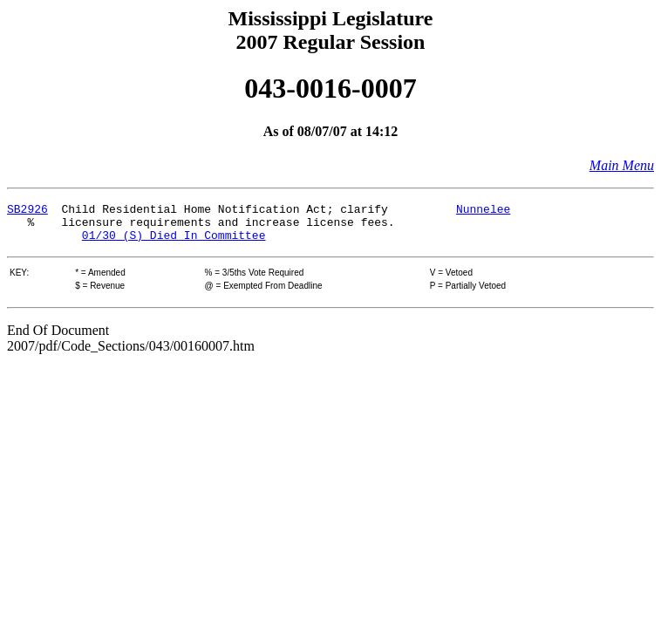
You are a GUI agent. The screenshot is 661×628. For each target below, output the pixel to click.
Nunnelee (483, 211)
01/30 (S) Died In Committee (174, 242)
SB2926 (27, 211)
